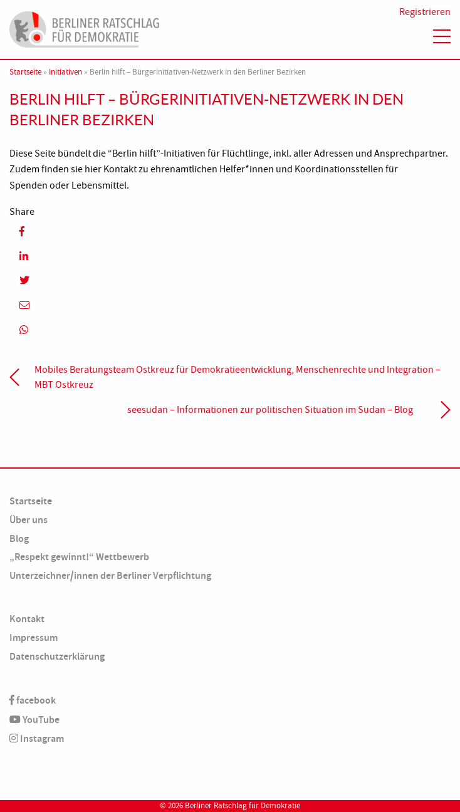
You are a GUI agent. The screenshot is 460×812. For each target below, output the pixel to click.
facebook (32, 700)
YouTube (34, 719)
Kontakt (26, 618)
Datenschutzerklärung (57, 656)
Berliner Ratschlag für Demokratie (242, 806)
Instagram (36, 738)
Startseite (25, 72)
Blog (19, 538)
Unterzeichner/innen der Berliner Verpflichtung (110, 575)
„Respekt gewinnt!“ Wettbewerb (79, 556)
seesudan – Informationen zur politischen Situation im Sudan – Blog (270, 409)
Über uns (28, 519)
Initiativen (65, 72)
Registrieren (425, 12)
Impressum (33, 637)
